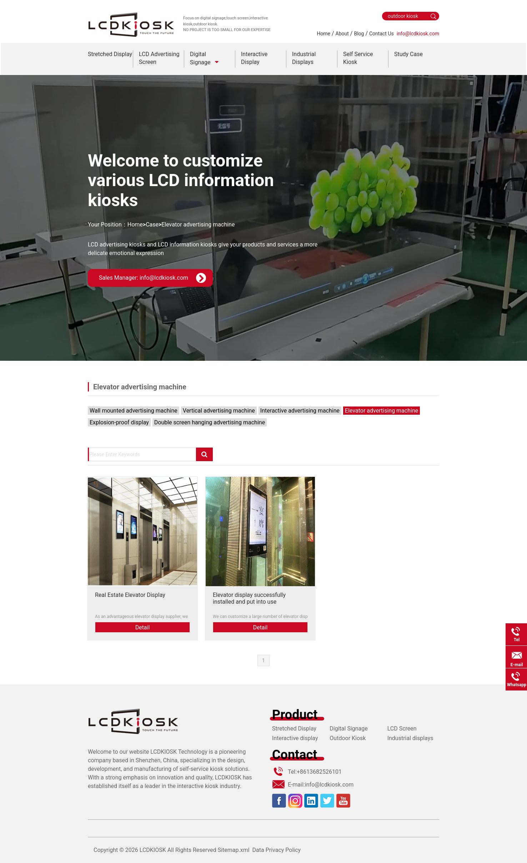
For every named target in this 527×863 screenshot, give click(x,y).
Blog (359, 33)
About (342, 33)
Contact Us (381, 33)
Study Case (408, 54)
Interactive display (295, 738)
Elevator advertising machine (198, 224)
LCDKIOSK (153, 850)
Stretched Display (110, 54)
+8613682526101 (319, 771)
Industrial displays (410, 738)
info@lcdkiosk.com (418, 33)
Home (323, 33)
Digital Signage (348, 728)
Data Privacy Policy (276, 850)
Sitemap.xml (234, 850)
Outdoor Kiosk (348, 738)
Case (152, 224)
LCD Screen (402, 728)
